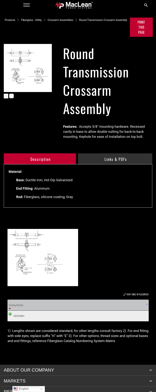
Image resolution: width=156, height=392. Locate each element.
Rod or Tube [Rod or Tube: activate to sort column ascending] (126, 310)
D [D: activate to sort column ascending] (35, 310)
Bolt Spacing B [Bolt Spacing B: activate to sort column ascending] (88, 310)
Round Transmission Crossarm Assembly (103, 20)
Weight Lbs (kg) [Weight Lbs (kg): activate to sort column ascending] (138, 310)
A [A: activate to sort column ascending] (27, 310)
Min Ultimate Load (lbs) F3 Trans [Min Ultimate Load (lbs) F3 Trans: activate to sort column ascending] (69, 310)
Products (10, 20)
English (21, 389)
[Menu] (26, 5)
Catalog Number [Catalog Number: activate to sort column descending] (12, 310)
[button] (150, 380)
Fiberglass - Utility (31, 20)
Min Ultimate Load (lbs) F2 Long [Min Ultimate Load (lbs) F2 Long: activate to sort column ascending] (50, 310)
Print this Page (141, 27)
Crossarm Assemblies (60, 20)
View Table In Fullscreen (137, 294)
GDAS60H (16, 326)
